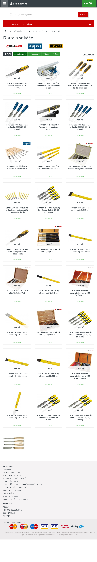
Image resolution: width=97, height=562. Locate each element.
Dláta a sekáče (55, 31)
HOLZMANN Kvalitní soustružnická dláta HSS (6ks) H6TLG (80, 293)
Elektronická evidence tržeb (16, 487)
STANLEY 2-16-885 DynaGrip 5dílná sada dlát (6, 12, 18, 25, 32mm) (48, 210)
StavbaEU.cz (20, 523)
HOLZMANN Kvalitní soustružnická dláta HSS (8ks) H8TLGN (80, 376)
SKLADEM (89, 54)
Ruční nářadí (37, 31)
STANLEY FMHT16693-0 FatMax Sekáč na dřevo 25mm (49, 127)
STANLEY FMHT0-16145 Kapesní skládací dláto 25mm (17, 85)
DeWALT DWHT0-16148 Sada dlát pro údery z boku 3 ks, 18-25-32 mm (80, 85)
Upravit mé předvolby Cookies (16, 499)
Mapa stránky (9, 493)
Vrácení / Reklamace (12, 490)
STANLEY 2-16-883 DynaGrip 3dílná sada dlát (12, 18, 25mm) (48, 417)
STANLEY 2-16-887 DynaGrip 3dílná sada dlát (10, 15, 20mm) (80, 417)
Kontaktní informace (12, 472)
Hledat (83, 15)
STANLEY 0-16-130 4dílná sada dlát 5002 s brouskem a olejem (48, 85)
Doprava (7, 469)
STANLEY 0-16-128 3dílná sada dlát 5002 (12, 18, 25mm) (17, 127)
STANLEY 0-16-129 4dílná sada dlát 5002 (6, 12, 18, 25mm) (80, 127)
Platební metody (10, 481)
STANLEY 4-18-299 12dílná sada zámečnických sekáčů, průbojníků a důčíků (17, 210)
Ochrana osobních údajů (14, 478)
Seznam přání (9, 513)
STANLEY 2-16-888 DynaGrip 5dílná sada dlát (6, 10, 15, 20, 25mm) (80, 334)
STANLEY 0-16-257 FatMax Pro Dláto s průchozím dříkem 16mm (17, 251)
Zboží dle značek (10, 496)
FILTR (8, 54)
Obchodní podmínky (12, 475)
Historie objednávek (12, 510)
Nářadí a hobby (19, 31)
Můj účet (7, 507)
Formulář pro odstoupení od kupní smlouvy (23, 484)
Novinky (6, 516)
